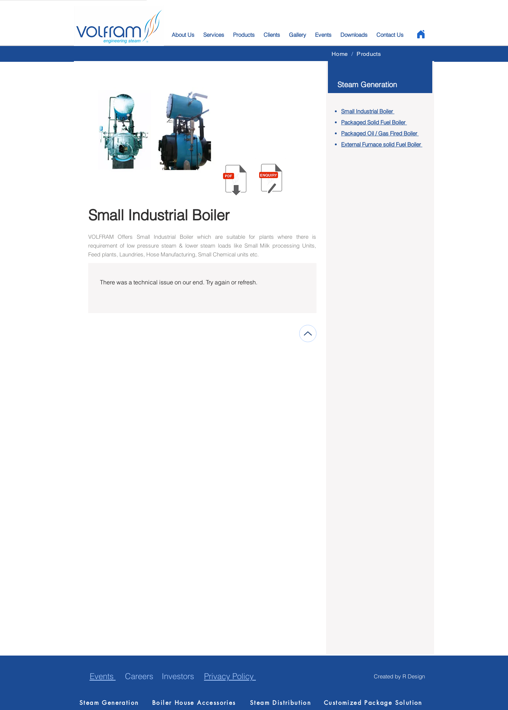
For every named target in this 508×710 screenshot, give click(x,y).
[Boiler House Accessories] (197, 702)
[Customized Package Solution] (374, 702)
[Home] (420, 34)
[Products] (368, 53)
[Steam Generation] (112, 702)
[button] (270, 179)
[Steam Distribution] (283, 702)
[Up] (307, 333)
